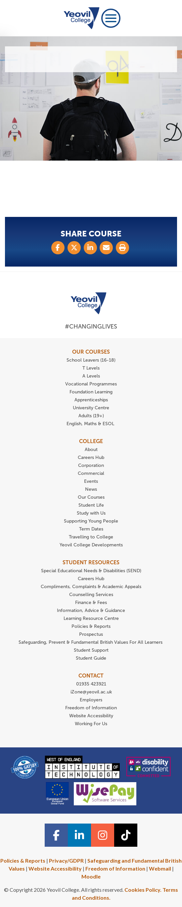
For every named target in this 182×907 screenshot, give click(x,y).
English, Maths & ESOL (91, 424)
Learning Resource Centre (91, 618)
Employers (91, 700)
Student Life (91, 505)
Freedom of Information (91, 708)
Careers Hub (91, 457)
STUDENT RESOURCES (91, 562)
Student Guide (91, 658)
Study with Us (91, 513)
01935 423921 (91, 684)
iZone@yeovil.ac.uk (91, 692)
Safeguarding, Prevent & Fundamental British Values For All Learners (91, 642)
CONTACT (91, 676)
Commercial (91, 473)
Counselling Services (91, 594)
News (91, 489)
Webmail (160, 868)
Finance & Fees (91, 602)
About (91, 449)
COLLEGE (91, 441)
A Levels (91, 376)
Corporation (91, 465)
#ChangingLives (91, 326)
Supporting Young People (91, 521)
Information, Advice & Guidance (91, 610)
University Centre (91, 408)
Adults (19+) (91, 416)
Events (91, 481)
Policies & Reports (91, 626)
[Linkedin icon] (79, 835)
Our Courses (91, 497)
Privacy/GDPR (66, 860)
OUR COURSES (91, 352)
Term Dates (91, 529)
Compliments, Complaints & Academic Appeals (91, 586)
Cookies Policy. (142, 889)
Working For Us (91, 724)
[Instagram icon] (102, 835)
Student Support (91, 650)
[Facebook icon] (56, 835)
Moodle (91, 876)
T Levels (91, 368)
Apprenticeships (91, 400)
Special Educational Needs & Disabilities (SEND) (91, 571)
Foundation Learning (91, 392)
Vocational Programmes (91, 384)
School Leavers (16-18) (91, 360)
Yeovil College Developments (91, 545)
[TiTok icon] (125, 835)
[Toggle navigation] (110, 18)
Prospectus (91, 634)
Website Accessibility (91, 716)
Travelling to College (91, 537)
